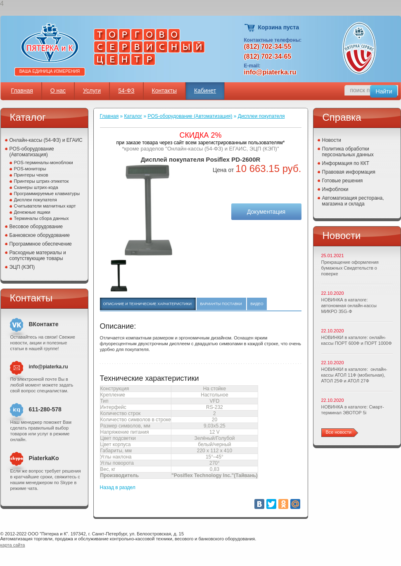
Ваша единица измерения (49, 71)
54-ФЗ (126, 90)
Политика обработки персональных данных (348, 152)
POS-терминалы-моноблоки (43, 162)
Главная (22, 90)
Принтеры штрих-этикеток (41, 181)
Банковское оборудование (39, 235)
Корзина (250, 28)
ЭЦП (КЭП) (22, 267)
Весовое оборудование (36, 226)
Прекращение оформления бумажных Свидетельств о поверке (350, 268)
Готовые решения (342, 181)
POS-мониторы (30, 168)
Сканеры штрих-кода (36, 187)
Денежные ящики (32, 212)
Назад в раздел (117, 487)
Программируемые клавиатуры (47, 193)
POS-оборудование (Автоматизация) (31, 152)
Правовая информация (348, 172)
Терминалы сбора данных (41, 218)
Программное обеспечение (40, 244)
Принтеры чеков (31, 174)
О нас (58, 90)
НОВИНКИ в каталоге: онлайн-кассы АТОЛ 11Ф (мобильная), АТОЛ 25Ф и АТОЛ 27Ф (354, 375)
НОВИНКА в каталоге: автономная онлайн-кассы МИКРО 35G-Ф (349, 305)
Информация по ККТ (346, 163)
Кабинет (205, 90)
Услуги (92, 90)
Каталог (133, 116)
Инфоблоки (335, 189)
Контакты (164, 90)
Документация (266, 211)
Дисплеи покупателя (35, 199)
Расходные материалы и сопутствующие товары (37, 255)
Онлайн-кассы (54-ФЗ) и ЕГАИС (46, 140)
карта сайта (12, 544)
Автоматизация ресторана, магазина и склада (353, 201)
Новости (331, 140)
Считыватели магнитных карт (45, 205)
